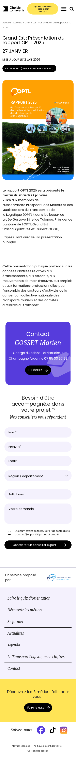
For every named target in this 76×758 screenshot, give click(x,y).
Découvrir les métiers (24, 610)
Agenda (13, 645)
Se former (15, 621)
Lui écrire (38, 370)
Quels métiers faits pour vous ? (43, 9)
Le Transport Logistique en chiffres (36, 656)
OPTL (28, 214)
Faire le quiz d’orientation (28, 598)
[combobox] (38, 475)
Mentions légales (21, 746)
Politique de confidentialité (47, 746)
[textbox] (38, 476)
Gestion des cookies (38, 750)
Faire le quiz (35, 708)
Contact (13, 668)
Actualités (15, 633)
